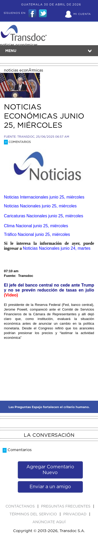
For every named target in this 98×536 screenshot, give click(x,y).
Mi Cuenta (82, 14)
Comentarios (17, 142)
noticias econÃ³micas (23, 70)
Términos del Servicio (33, 514)
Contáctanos (20, 506)
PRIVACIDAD (75, 514)
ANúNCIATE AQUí (49, 522)
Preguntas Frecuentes (66, 506)
